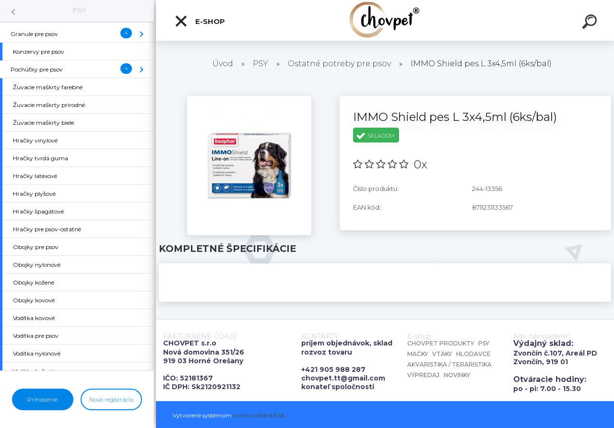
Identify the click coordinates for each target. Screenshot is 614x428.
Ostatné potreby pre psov (339, 63)
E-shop (199, 21)
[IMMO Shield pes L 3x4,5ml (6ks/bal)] (249, 99)
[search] (591, 23)
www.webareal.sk (259, 415)
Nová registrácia (111, 399)
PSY (79, 10)
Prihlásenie (42, 399)
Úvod (223, 63)
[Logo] (385, 20)
